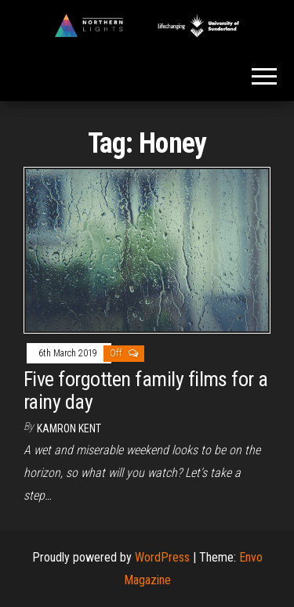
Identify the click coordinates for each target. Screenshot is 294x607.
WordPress (162, 557)
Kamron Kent (69, 428)
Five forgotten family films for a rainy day (146, 390)
